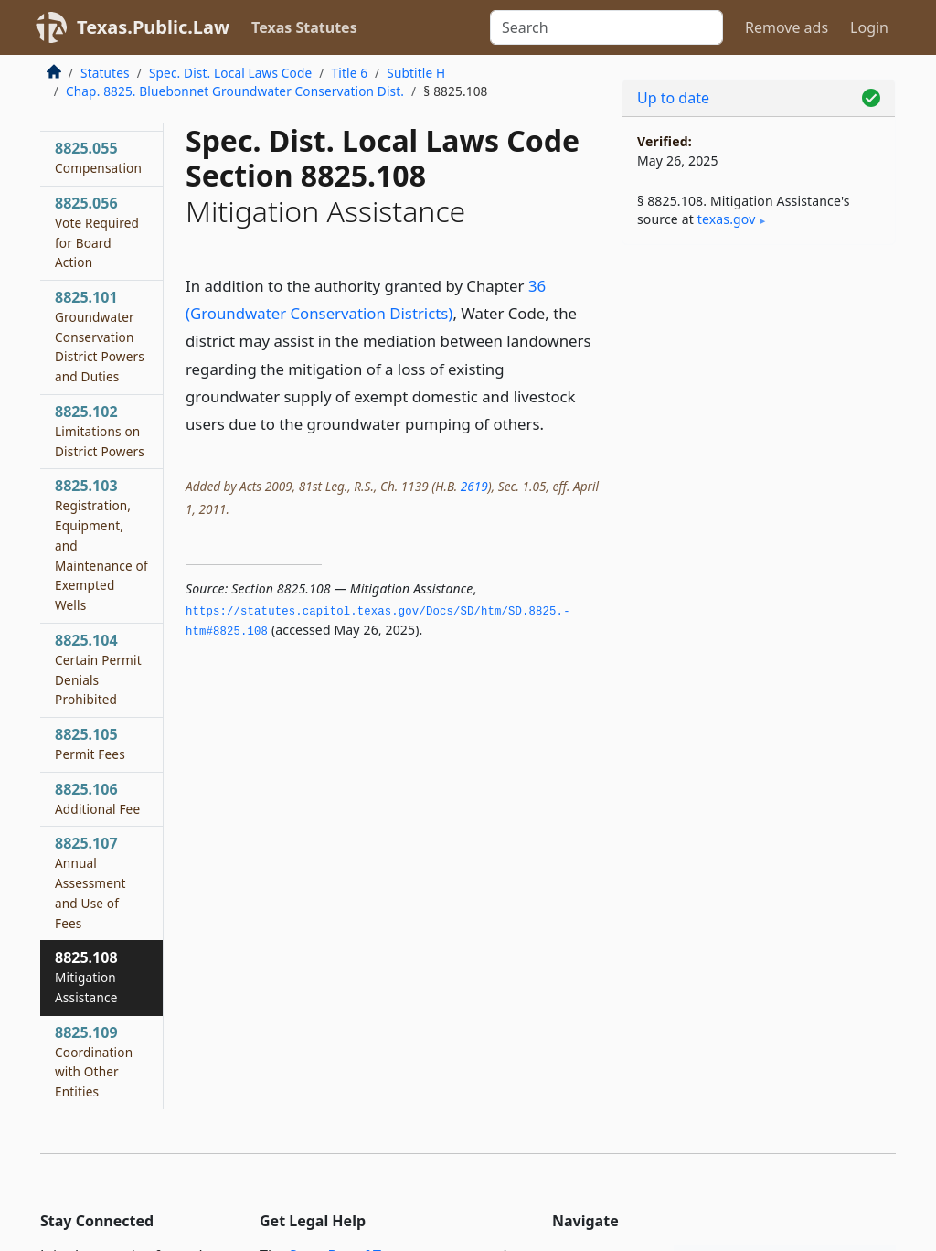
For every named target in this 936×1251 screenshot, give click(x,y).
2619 (474, 486)
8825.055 (98, 157)
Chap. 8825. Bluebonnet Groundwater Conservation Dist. (235, 91)
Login (869, 27)
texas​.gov (726, 219)
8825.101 (99, 336)
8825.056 (97, 232)
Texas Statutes (304, 27)
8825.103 (101, 545)
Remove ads (786, 27)
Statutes (105, 72)
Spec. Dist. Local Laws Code (230, 72)
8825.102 (99, 430)
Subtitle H (416, 72)
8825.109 (94, 1061)
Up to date (673, 98)
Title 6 (350, 72)
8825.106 (97, 798)
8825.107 (90, 882)
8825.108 (86, 976)
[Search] (606, 27)
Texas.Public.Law (153, 27)
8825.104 (98, 669)
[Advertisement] (759, 385)
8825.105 (90, 743)
